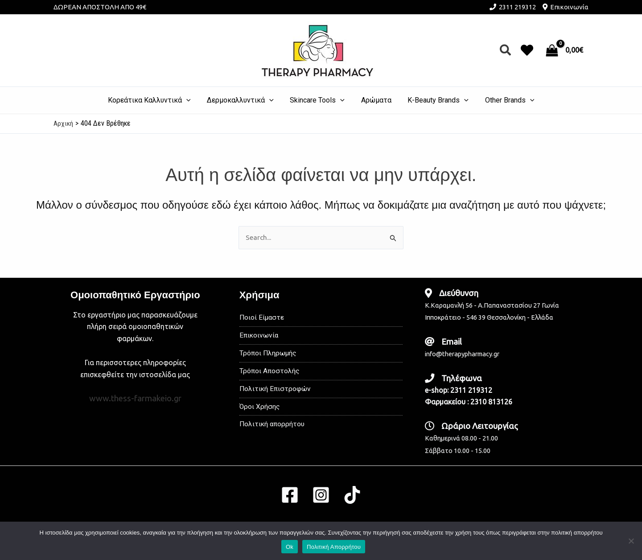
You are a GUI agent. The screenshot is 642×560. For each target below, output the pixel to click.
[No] (630, 540)
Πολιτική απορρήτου (272, 427)
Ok (289, 547)
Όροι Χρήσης (259, 409)
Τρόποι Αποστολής (269, 372)
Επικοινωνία (569, 7)
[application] (191, 100)
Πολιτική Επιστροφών (275, 391)
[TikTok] (352, 495)
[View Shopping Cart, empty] (565, 50)
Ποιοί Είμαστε (262, 317)
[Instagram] (321, 495)
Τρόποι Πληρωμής (268, 354)
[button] (506, 50)
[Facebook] (290, 495)
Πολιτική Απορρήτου (334, 547)
